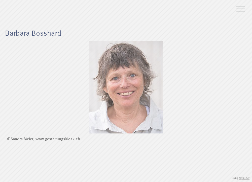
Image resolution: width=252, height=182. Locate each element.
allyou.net (244, 178)
